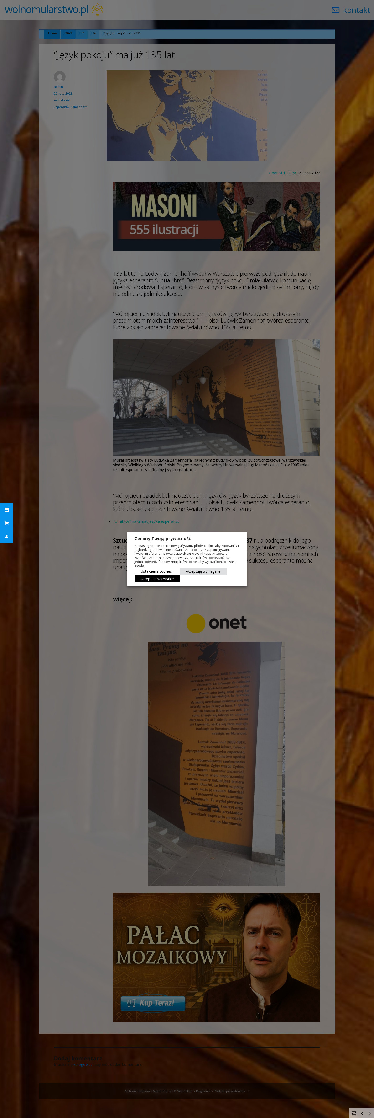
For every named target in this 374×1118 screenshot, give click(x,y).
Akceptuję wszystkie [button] (157, 578)
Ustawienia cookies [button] (156, 571)
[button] (6, 509)
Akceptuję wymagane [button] (203, 571)
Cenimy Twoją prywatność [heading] (163, 538)
